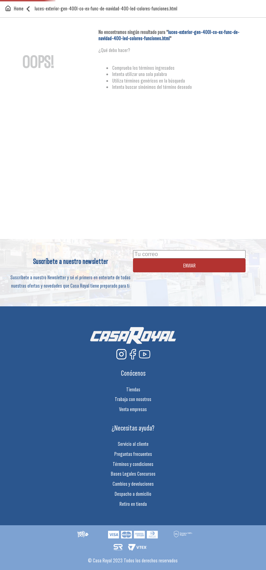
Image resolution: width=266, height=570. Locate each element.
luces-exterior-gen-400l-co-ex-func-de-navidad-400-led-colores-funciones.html (106, 8)
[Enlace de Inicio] (16, 8)
